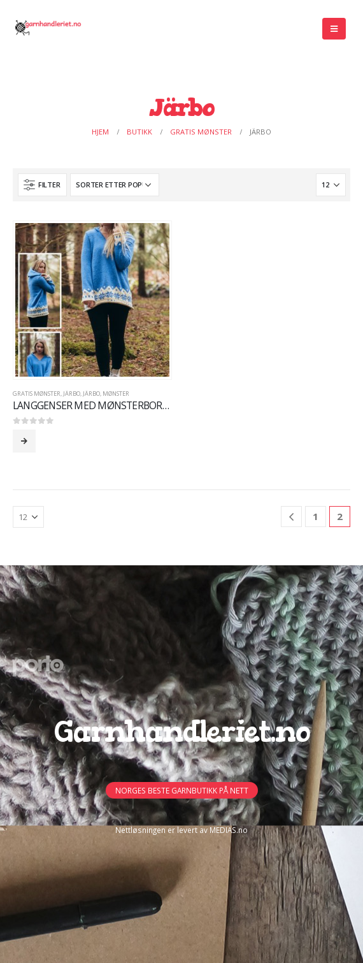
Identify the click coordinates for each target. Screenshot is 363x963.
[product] (92, 300)
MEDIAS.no (229, 830)
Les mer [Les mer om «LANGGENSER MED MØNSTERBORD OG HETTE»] (24, 441)
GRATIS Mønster (36, 393)
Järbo (71, 393)
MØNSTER (116, 393)
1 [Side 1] (315, 516)
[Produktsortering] (114, 184)
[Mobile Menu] (334, 29)
